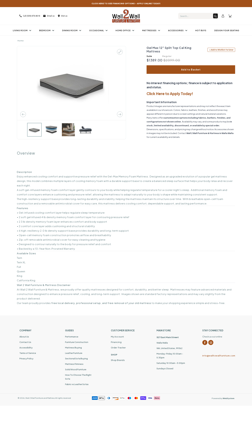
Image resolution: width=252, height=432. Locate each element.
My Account (117, 336)
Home (21, 41)
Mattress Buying (73, 347)
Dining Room (71, 30)
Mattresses (151, 30)
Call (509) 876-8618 (29, 15)
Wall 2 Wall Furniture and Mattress (40, 398)
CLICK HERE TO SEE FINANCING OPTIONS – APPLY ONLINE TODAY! (126, 3)
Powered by (223, 398)
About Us (24, 336)
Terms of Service (27, 353)
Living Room (22, 30)
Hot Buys (200, 30)
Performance (71, 336)
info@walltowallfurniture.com (217, 355)
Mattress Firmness (74, 364)
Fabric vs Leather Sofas (77, 384)
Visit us (63, 15)
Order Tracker (118, 347)
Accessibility (26, 347)
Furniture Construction (76, 342)
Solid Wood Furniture (75, 369)
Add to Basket (191, 69)
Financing (116, 342)
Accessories (177, 30)
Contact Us (25, 342)
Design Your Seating (226, 30)
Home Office (125, 30)
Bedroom (46, 30)
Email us (48, 15)
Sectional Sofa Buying (76, 358)
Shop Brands (118, 360)
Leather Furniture (73, 353)
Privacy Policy (26, 358)
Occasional (98, 30)
